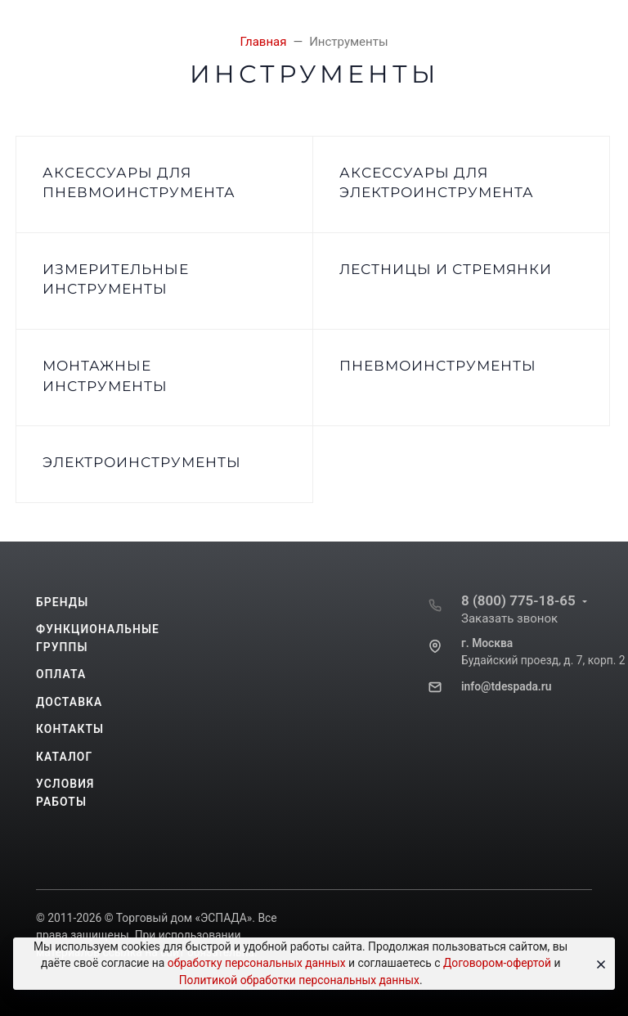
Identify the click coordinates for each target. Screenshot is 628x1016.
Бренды (62, 602)
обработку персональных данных (257, 962)
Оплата (61, 674)
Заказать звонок (509, 618)
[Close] (597, 963)
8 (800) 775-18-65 (518, 600)
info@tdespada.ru (506, 686)
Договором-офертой (497, 962)
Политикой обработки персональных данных (299, 980)
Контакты (70, 728)
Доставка (69, 701)
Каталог (64, 756)
